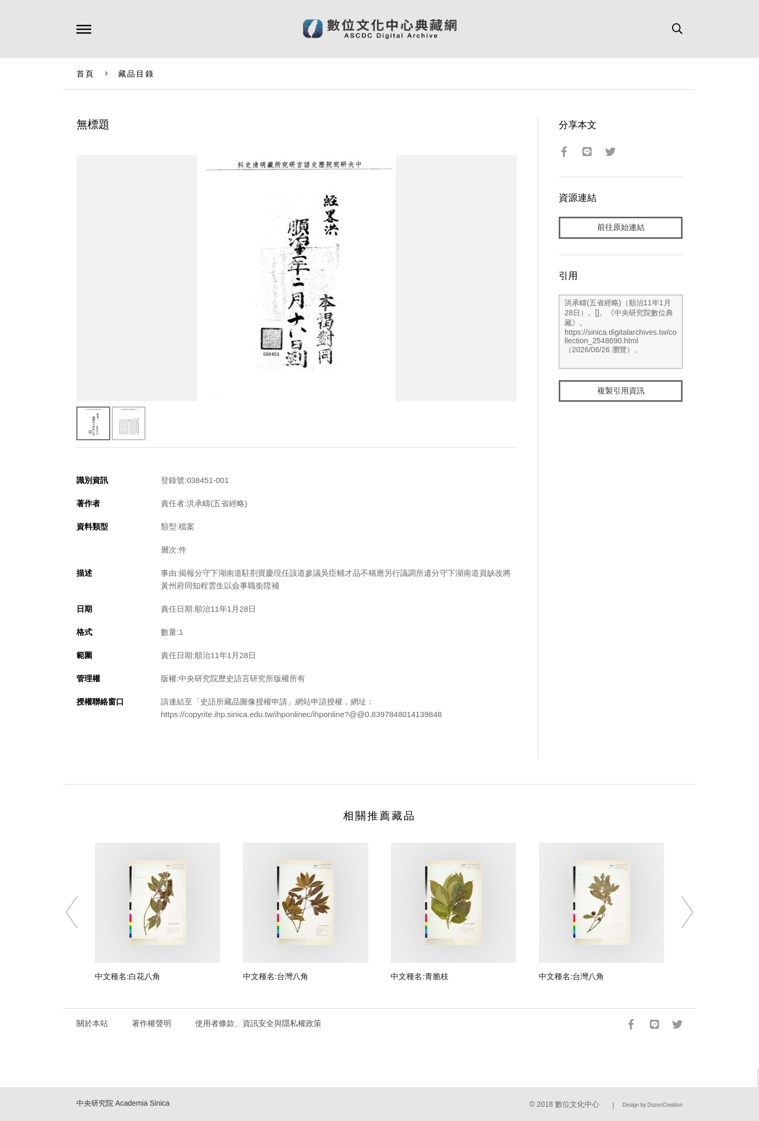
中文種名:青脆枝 (419, 976)
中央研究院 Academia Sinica (123, 1103)
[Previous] (81, 912)
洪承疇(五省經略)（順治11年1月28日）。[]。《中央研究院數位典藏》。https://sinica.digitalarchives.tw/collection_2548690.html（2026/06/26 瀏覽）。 (621, 332)
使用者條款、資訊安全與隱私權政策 (258, 1023)
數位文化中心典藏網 (379, 29)
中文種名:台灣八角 (275, 976)
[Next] (677, 912)
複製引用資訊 (621, 390)
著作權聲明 (151, 1023)
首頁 (85, 73)
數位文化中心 (577, 1104)
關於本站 (92, 1023)
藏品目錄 (136, 73)
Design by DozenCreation (652, 1105)
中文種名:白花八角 (127, 976)
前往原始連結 (621, 227)
